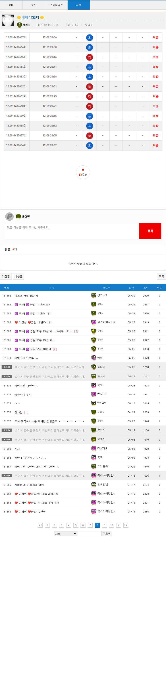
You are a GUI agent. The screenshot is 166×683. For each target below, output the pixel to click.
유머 (11, 5)
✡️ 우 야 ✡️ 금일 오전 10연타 (36, 340)
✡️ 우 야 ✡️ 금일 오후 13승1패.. (35, 331)
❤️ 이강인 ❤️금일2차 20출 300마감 (36, 485)
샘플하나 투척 (23, 386)
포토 (33, 5)
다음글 (19, 268)
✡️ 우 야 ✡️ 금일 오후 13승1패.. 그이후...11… (46, 323)
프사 (17, 440)
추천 (159, 279)
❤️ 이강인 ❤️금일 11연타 (33, 314)
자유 (78, 5)
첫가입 (21, 404)
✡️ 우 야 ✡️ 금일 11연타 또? (32, 296)
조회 (145, 279)
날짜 (131, 279)
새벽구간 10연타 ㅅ (26, 349)
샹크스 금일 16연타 (26, 287)
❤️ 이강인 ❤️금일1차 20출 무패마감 (37, 494)
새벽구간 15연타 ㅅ (26, 377)
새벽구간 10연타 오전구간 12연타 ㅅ (37, 458)
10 (111, 516)
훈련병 (26, 208)
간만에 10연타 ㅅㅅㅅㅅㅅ (30, 449)
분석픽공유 (56, 5)
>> (125, 516)
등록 (150, 222)
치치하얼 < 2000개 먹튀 (29, 476)
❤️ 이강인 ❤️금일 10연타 (30, 503)
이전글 (6, 268)
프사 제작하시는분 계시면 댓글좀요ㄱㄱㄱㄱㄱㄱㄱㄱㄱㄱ (49, 413)
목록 (161, 268)
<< (40, 516)
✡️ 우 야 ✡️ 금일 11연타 (33, 305)
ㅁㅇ (17, 395)
